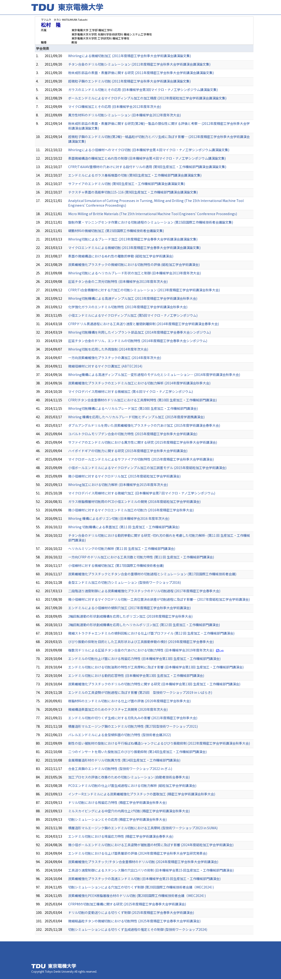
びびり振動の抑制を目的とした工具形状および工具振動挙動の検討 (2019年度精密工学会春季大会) (141, 641)
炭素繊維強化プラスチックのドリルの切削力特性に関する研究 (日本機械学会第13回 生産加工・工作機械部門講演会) (154, 684)
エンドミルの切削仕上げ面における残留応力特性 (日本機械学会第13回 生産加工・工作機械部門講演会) (144, 658)
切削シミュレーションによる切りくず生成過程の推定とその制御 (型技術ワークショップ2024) (137, 929)
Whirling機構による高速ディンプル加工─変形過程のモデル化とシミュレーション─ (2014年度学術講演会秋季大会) (154, 374)
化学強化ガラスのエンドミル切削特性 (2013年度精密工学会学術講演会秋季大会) (127, 306)
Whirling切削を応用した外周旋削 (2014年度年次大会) (108, 349)
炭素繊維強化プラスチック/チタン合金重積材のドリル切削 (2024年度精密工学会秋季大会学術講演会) (143, 861)
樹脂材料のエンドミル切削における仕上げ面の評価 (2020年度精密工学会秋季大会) (129, 701)
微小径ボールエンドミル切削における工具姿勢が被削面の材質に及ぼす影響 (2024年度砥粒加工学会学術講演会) (151, 844)
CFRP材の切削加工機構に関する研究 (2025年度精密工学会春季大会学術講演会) (127, 904)
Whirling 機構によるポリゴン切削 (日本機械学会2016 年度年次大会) (118, 518)
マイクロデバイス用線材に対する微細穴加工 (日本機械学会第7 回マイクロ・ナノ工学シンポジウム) (141, 493)
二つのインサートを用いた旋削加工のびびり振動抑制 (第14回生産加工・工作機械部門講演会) (137, 751)
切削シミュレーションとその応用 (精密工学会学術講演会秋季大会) (117, 819)
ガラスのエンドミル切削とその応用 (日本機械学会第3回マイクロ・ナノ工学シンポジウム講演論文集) (143, 89)
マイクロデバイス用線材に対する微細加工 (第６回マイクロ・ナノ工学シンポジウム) (130, 391)
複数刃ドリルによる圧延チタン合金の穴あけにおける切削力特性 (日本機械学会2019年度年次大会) (141, 650)
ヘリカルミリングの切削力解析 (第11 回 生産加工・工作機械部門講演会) (121, 548)
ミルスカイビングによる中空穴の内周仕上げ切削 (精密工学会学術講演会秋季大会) (129, 811)
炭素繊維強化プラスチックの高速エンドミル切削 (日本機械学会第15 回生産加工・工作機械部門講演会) (144, 878)
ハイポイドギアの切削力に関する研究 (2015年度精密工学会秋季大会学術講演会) (127, 450)
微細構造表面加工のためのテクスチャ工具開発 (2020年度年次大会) (118, 709)
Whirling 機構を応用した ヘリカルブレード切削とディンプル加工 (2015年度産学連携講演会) (136, 416)
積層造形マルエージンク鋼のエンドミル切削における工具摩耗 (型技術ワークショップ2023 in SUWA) (143, 827)
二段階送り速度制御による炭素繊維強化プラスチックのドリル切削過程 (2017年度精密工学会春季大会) (144, 590)
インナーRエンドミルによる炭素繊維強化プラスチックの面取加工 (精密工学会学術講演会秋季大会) (141, 794)
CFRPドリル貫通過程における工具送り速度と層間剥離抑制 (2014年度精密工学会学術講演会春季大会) (143, 323)
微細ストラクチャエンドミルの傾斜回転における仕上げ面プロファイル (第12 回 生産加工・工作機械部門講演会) (151, 633)
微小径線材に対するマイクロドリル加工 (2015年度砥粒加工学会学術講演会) (124, 476)
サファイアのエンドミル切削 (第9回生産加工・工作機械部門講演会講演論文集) (126, 183)
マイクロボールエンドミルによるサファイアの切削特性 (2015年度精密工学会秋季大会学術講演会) (141, 459)
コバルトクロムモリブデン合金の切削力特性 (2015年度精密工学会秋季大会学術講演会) (132, 433)
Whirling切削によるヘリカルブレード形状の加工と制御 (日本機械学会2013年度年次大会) (134, 273)
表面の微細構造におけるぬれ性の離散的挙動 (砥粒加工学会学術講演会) (120, 256)
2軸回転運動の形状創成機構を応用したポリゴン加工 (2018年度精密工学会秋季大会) (130, 616)
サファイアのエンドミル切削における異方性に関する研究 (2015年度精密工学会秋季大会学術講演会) (142, 442)
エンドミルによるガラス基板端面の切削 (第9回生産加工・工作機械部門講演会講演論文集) (135, 175)
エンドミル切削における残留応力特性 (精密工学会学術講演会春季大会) (120, 836)
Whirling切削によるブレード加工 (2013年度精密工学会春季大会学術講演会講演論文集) (133, 239)
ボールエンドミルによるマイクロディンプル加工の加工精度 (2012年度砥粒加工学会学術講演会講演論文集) (147, 98)
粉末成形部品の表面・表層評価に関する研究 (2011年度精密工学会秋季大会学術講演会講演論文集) (141, 72)
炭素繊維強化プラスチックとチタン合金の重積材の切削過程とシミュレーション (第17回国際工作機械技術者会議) (152, 574)
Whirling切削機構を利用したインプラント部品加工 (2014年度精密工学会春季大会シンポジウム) (139, 332)
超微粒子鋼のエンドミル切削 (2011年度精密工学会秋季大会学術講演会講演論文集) (129, 81)
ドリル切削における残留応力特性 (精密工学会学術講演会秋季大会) (117, 802)
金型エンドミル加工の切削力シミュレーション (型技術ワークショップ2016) (124, 582)
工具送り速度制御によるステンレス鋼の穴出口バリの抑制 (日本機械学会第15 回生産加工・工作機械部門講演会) (151, 870)
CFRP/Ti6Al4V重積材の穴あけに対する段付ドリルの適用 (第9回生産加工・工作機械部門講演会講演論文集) (147, 166)
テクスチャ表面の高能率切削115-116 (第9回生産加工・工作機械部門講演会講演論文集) (133, 192)
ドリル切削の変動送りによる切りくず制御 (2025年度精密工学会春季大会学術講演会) (131, 912)
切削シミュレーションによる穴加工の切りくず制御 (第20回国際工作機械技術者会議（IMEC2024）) (141, 887)
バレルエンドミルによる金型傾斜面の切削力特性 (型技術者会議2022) (119, 734)
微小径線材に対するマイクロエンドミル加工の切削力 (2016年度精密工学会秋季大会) (131, 510)
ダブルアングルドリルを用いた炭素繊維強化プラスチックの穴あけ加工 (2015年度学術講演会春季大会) (144, 425)
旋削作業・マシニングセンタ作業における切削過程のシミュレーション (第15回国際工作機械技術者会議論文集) (150, 222)
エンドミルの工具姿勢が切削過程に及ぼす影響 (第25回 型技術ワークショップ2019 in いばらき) (140, 692)
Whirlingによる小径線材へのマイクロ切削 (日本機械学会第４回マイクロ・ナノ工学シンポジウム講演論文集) (148, 149)
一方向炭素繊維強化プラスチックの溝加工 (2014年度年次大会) (114, 357)
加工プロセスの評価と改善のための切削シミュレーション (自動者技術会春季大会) (129, 777)
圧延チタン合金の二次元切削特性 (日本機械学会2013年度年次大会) (118, 281)
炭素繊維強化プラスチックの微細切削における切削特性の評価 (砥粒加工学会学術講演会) (134, 264)
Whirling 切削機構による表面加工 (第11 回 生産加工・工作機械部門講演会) (123, 527)
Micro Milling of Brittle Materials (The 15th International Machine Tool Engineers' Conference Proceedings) (152, 213)
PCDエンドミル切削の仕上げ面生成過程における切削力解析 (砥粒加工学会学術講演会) (132, 785)
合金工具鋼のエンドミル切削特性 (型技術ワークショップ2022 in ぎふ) (120, 768)
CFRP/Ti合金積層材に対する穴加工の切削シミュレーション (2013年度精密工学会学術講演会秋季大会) (144, 290)
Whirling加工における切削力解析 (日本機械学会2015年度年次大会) (118, 484)
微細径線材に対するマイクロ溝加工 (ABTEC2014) (105, 366)
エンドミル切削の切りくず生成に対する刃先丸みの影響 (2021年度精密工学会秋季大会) (132, 717)
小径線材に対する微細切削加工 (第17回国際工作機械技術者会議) (116, 565)
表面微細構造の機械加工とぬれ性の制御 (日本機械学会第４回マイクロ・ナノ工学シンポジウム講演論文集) (147, 158)
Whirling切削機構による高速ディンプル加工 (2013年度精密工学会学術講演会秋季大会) (132, 298)
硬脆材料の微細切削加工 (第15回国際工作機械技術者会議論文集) (116, 230)
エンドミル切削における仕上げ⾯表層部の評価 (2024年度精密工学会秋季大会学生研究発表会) (137, 853)
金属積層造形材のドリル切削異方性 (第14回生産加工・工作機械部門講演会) (124, 760)
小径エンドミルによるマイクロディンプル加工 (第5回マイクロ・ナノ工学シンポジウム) (133, 315)
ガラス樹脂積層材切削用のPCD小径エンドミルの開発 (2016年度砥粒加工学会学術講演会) (134, 501)
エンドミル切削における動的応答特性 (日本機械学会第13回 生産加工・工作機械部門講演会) (136, 675)
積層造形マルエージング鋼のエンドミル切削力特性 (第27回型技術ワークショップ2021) (133, 726)
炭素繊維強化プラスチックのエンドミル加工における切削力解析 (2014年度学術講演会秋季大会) (139, 383)
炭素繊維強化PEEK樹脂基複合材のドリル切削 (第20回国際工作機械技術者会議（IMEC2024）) (137, 895)
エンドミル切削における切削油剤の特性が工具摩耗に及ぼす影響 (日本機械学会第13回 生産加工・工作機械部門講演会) (156, 667)
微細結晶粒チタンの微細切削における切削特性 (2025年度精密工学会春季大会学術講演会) (134, 921)
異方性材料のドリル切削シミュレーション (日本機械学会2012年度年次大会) (124, 115)
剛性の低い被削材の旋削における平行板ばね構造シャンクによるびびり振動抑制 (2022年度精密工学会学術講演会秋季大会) (159, 743)
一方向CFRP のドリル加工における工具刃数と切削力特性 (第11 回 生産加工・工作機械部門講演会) (141, 557)
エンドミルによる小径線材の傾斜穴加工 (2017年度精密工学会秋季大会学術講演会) (129, 607)
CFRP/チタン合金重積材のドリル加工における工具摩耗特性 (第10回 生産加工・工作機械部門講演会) (142, 400)
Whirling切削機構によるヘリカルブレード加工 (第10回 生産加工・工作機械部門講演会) (133, 408)
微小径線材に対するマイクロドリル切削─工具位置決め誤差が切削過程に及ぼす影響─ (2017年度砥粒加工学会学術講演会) (159, 599)
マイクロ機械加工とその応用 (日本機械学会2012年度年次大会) (114, 106)
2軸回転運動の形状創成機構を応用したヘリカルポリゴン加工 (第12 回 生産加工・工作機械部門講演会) (144, 624)
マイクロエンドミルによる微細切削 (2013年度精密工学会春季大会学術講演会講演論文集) (134, 247)
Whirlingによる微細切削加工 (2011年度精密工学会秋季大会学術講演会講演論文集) (129, 55)
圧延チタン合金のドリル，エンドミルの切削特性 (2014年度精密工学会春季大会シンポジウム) (137, 340)
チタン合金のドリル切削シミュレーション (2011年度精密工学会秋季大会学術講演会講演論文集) (139, 64)
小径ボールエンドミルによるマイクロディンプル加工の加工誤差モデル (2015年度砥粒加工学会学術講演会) (147, 467)
